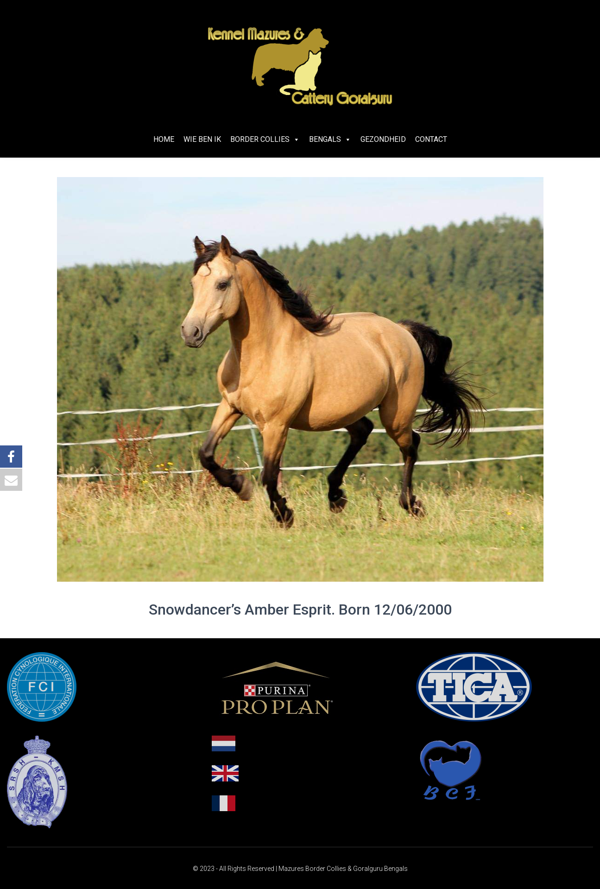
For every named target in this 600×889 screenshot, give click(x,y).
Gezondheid (383, 139)
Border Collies (265, 139)
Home (163, 139)
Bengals (330, 139)
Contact (431, 139)
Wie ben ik (202, 139)
